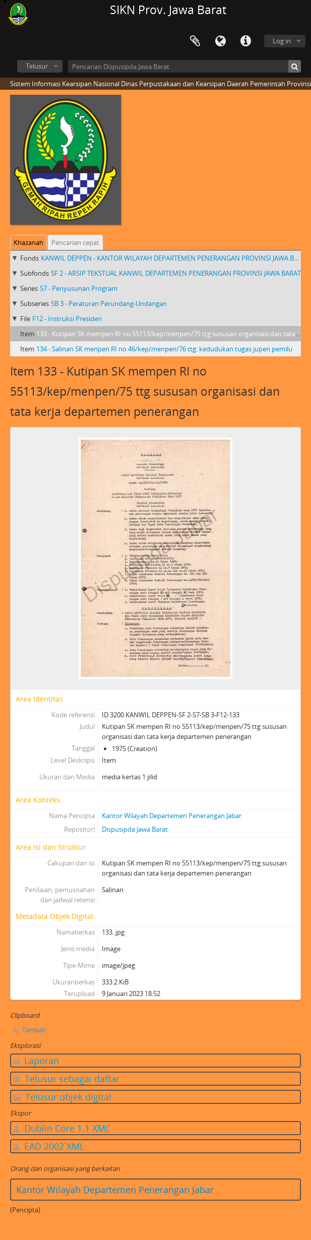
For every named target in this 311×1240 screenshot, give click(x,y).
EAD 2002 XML (48, 1146)
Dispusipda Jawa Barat (135, 829)
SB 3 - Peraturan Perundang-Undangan (109, 303)
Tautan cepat (245, 41)
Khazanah (28, 242)
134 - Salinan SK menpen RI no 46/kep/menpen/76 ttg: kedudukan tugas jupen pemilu (164, 348)
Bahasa (220, 41)
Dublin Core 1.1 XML (61, 1128)
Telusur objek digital (62, 1097)
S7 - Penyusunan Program (78, 288)
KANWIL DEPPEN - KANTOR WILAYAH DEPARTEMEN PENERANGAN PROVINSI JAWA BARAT (175, 258)
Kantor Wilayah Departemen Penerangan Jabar (171, 815)
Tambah (33, 1030)
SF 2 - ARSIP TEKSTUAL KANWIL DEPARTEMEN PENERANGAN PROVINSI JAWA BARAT (176, 273)
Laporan (36, 1061)
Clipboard (195, 41)
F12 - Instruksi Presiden (67, 318)
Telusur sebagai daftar (66, 1079)
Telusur (37, 66)
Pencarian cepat (75, 242)
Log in (282, 40)
